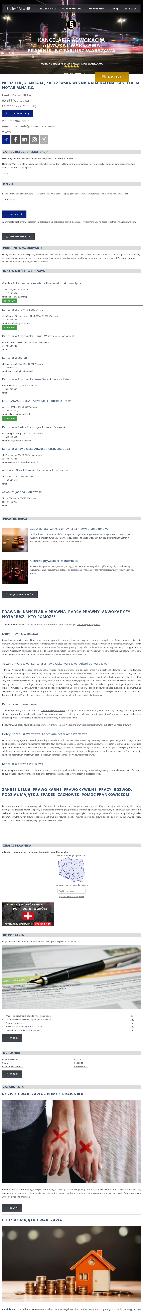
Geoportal (79, 1062)
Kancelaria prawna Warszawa (22, 764)
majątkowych (119, 809)
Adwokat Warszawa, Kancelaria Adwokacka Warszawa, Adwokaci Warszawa (55, 664)
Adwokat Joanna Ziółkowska (22, 492)
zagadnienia (48, 8)
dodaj (114, 8)
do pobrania (96, 8)
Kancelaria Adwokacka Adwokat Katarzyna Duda (36, 449)
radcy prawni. (93, 624)
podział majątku (20, 794)
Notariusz (13, 616)
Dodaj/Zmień (14, 214)
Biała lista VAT (81, 1066)
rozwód (122, 789)
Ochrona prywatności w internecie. (54, 561)
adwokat (28, 724)
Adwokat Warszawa (11, 670)
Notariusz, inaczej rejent (13, 740)
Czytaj (14, 1208)
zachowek (68, 794)
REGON (77, 1059)
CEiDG (5, 1062)
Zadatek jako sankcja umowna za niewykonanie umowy (69, 529)
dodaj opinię (9, 199)
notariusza (136, 743)
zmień (5, 173)
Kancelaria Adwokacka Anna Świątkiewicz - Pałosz (37, 379)
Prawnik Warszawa (11, 640)
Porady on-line (20, 236)
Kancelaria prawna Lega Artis (22, 310)
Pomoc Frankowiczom (105, 794)
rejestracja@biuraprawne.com (122, 222)
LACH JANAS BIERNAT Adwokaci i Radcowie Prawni (37, 401)
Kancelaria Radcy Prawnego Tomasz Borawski (34, 427)
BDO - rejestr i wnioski (12, 1066)
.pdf (132, 1016)
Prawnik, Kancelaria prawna (34, 611)
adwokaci (81, 624)
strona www (9, 300)
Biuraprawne (18, 8)
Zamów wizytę (19, 113)
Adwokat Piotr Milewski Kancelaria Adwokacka (35, 470)
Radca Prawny (84, 611)
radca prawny (39, 724)
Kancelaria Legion (14, 358)
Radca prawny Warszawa (19, 704)
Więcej (14, 1038)
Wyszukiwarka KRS (10, 1059)
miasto (85, 885)
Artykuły (130, 8)
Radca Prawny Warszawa (53, 710)
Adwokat (112, 611)
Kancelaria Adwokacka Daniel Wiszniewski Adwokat (38, 336)
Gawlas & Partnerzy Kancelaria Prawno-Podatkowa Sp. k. (42, 283)
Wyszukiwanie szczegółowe (71, 896)
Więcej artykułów (22, 594)
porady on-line (72, 8)
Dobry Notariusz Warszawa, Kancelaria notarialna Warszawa (44, 734)
